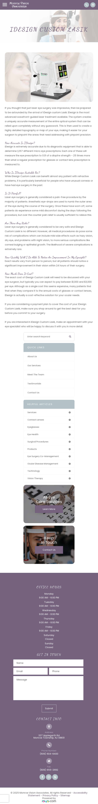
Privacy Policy (50, 795)
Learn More (49, 509)
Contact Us (33, 392)
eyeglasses (33, 427)
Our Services (34, 365)
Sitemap (65, 795)
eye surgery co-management (43, 456)
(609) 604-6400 (49, 753)
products (32, 449)
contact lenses (35, 419)
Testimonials (34, 383)
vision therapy (35, 478)
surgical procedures (37, 441)
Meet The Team (35, 374)
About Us (32, 356)
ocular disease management (42, 463)
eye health (32, 434)
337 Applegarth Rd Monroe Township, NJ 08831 (49, 736)
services (31, 412)
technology (33, 471)
